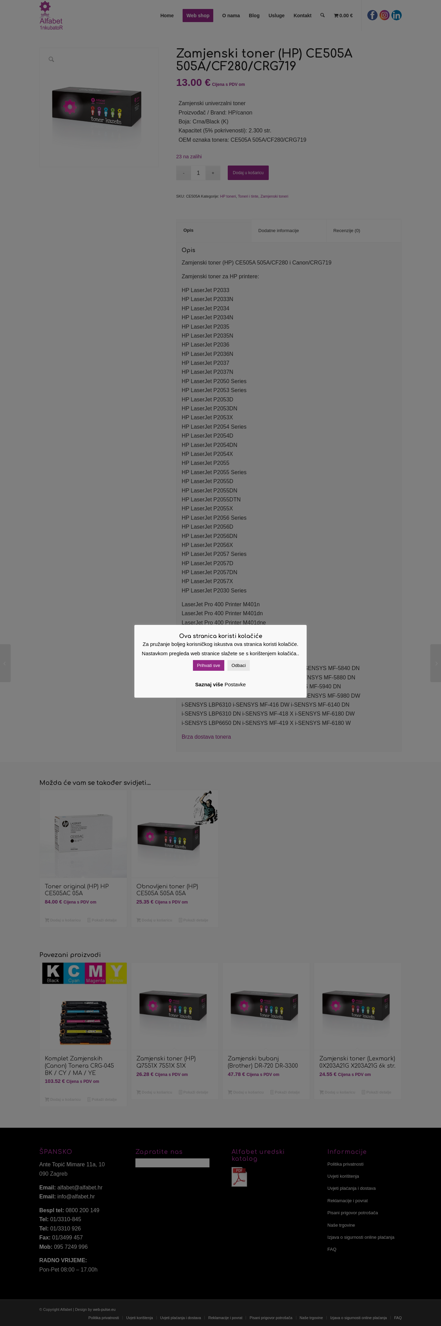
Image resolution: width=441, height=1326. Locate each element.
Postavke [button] (235, 684)
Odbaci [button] (239, 665)
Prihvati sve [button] (208, 665)
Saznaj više (209, 684)
